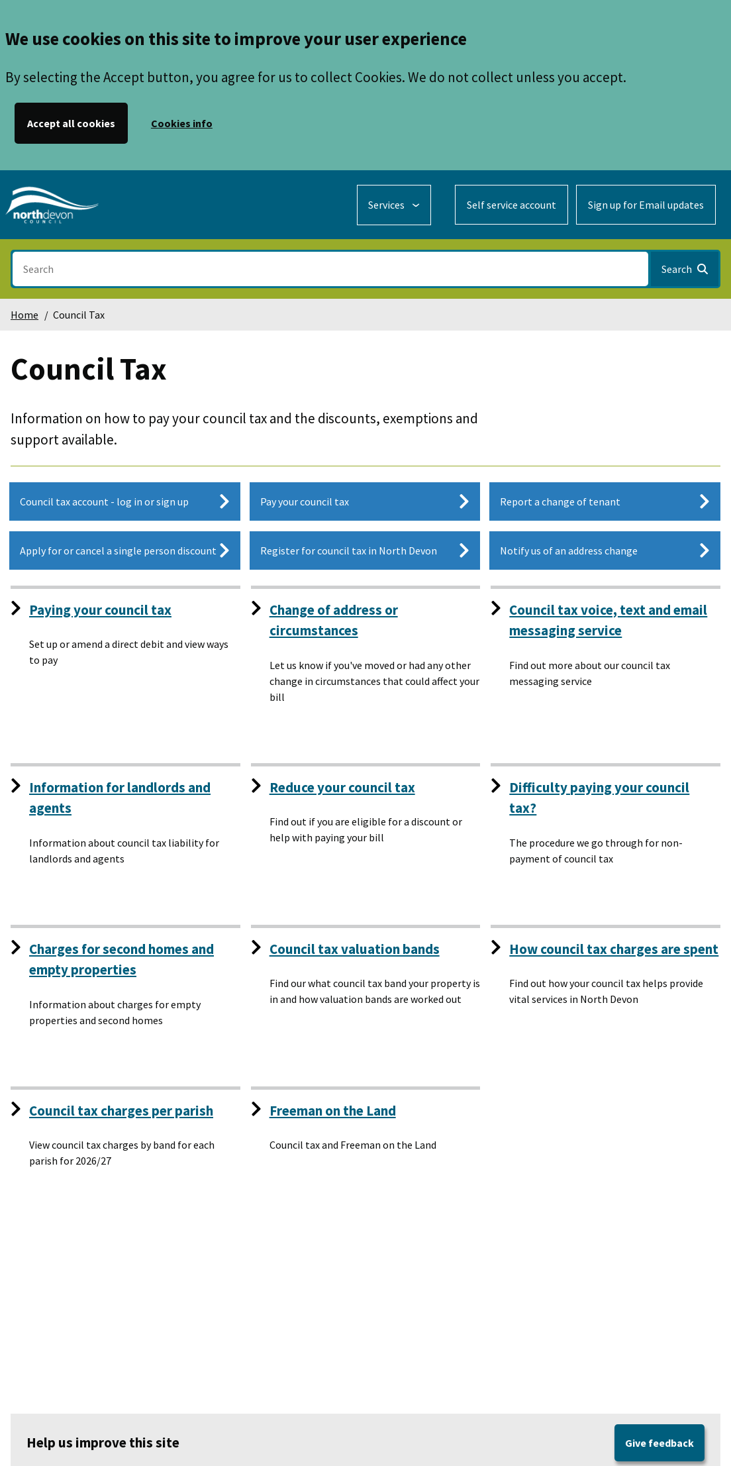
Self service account (511, 204)
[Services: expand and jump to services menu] (394, 205)
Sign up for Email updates (646, 204)
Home (24, 314)
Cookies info (182, 123)
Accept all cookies (71, 123)
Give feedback (659, 1442)
